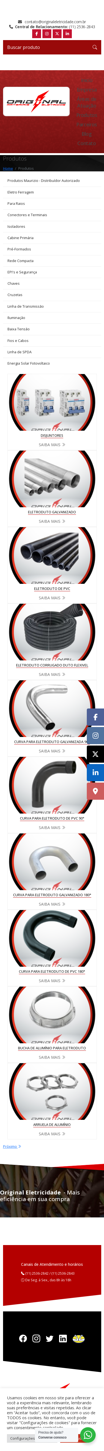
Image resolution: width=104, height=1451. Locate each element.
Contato (86, 143)
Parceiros (86, 124)
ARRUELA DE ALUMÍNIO (52, 1124)
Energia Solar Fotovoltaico (28, 363)
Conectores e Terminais (27, 215)
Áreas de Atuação (87, 102)
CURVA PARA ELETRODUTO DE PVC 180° (52, 971)
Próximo (12, 1146)
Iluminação (16, 317)
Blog (87, 133)
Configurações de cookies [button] (32, 1438)
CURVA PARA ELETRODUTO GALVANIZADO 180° (52, 895)
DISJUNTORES (52, 435)
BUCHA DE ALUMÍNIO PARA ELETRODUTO (52, 1048)
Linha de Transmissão (25, 306)
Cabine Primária (20, 238)
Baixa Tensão (18, 329)
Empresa (87, 89)
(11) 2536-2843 (52, 26)
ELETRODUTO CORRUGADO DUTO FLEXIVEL (52, 665)
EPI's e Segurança (22, 272)
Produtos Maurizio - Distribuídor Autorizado (43, 180)
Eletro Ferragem (20, 192)
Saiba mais (52, 444)
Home (8, 168)
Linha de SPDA (19, 352)
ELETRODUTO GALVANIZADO (52, 512)
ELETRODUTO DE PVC (52, 588)
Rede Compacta (20, 260)
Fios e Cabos (18, 340)
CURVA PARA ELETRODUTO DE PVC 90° (52, 818)
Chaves (13, 283)
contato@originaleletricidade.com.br (52, 21)
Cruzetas (14, 294)
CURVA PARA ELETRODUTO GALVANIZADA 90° (52, 741)
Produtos (86, 115)
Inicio (87, 80)
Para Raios (16, 203)
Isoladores (16, 226)
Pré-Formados (19, 249)
